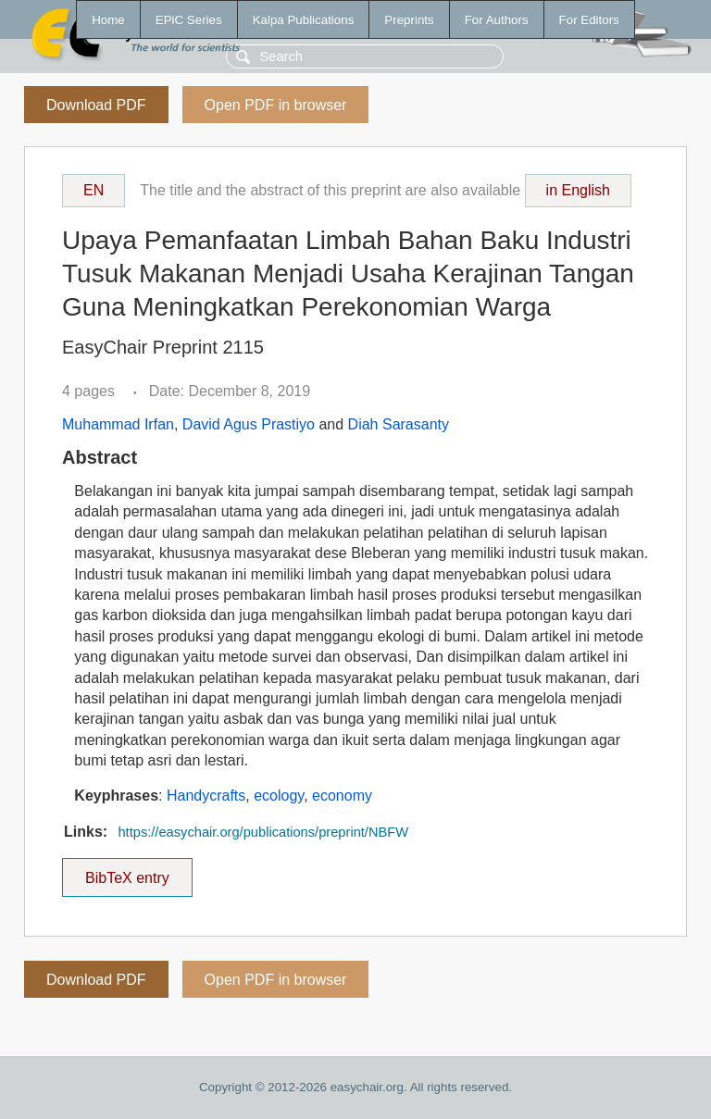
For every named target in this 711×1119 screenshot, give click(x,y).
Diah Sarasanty (398, 424)
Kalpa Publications (304, 20)
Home (108, 20)
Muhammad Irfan (118, 424)
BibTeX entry (127, 872)
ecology (279, 795)
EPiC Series (189, 20)
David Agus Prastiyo (248, 424)
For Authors (497, 20)
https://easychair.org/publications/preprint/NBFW (263, 832)
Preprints (408, 20)
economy (342, 795)
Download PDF (96, 105)
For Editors (589, 20)
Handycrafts (206, 795)
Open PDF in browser (276, 105)
